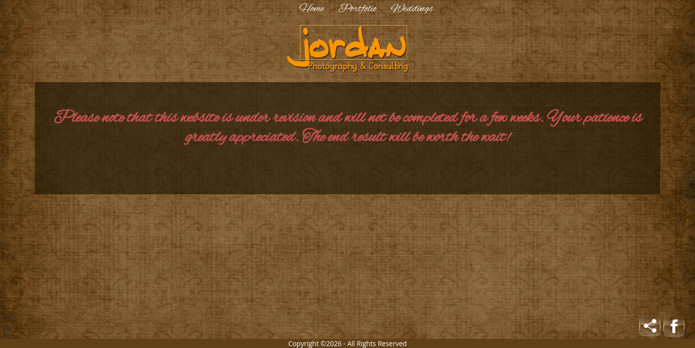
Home (311, 8)
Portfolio (357, 8)
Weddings (412, 8)
